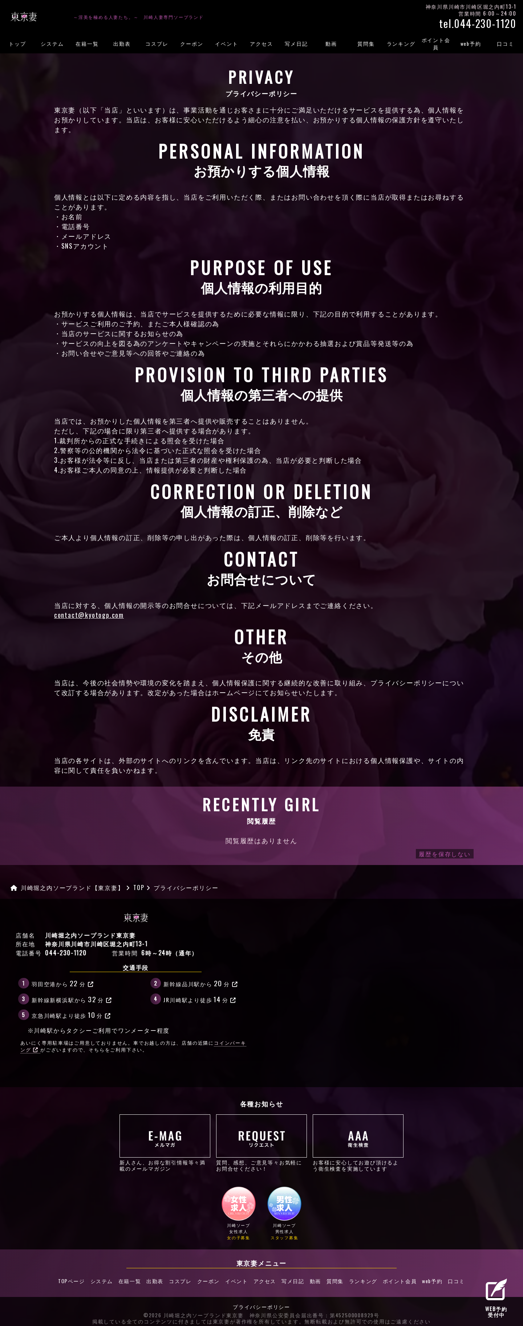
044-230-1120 (66, 952)
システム (52, 43)
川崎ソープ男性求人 (284, 1213)
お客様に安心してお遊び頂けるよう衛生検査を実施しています (358, 1142)
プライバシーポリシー (261, 1303)
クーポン (191, 43)
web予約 (471, 43)
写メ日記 (296, 43)
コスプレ (156, 43)
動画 (331, 43)
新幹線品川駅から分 (200, 983)
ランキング (401, 43)
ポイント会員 (436, 43)
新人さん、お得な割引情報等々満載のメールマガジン (164, 1142)
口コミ (505, 43)
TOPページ (59, 1279)
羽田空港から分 (63, 983)
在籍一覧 (87, 43)
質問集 (365, 43)
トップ (17, 43)
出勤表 (121, 43)
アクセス (261, 43)
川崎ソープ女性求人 (238, 1213)
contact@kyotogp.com (89, 615)
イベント (226, 43)
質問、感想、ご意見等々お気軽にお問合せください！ (261, 1142)
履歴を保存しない (444, 853)
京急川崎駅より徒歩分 (71, 1014)
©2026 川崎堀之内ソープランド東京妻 (193, 1312)
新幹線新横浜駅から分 (72, 999)
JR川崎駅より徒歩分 (199, 999)
